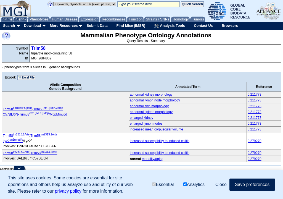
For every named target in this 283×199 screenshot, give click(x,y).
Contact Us (203, 25)
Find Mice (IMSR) (130, 25)
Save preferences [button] (252, 184)
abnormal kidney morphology (151, 94)
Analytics (194, 184)
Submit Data (97, 25)
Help (15, 18)
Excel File (26, 77)
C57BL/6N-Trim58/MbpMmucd (35, 114)
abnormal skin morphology (149, 106)
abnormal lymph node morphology (155, 100)
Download (32, 25)
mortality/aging (152, 159)
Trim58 (38, 48)
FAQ (25, 18)
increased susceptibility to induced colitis (159, 141)
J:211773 (254, 94)
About (6, 18)
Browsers (230, 25)
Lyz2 (13, 141)
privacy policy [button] (68, 191)
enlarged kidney (141, 118)
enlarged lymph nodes (146, 123)
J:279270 (254, 141)
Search (9, 25)
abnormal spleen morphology (151, 112)
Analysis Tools (169, 25)
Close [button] (221, 184)
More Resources (64, 25)
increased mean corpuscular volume (156, 129)
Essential (163, 184)
